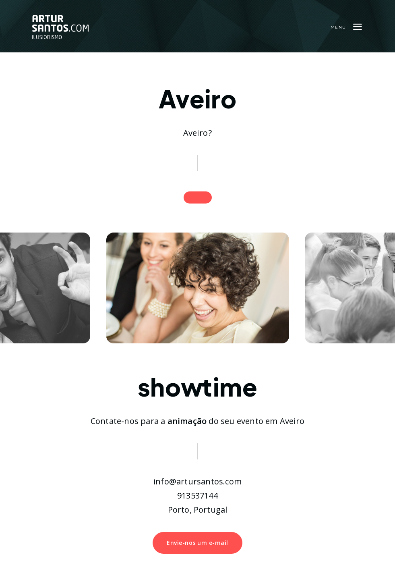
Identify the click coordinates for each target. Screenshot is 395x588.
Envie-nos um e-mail (197, 542)
